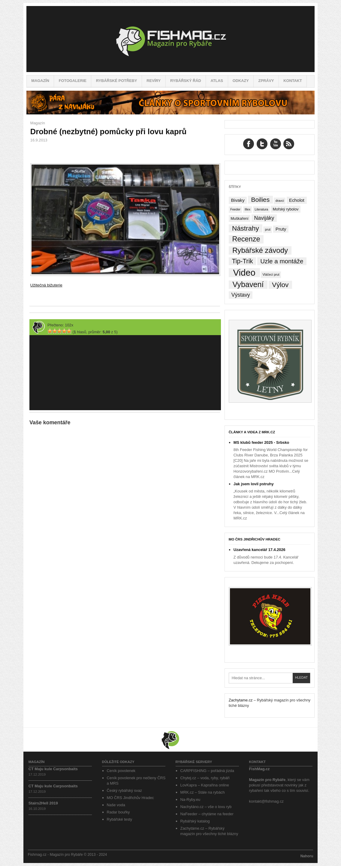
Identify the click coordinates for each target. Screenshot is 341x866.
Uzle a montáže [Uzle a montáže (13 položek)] (281, 261)
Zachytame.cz (241, 700)
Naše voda (116, 805)
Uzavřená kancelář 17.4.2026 (259, 549)
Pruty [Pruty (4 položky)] (281, 229)
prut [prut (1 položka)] (267, 229)
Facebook (248, 143)
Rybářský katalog (195, 821)
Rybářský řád (185, 80)
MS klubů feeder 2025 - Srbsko (261, 442)
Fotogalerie (72, 80)
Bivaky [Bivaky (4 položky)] (237, 200)
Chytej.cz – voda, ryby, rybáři (205, 778)
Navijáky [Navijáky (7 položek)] (264, 218)
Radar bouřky (118, 812)
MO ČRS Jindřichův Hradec (254, 539)
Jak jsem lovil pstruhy (254, 484)
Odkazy (241, 80)
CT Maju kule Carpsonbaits (53, 769)
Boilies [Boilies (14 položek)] (260, 199)
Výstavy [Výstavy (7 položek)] (240, 295)
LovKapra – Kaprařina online (204, 785)
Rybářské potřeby (116, 80)
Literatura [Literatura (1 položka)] (261, 209)
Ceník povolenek (121, 770)
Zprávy (266, 80)
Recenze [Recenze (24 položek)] (246, 239)
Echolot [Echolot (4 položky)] (296, 200)
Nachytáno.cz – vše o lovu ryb (206, 806)
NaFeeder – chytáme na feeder (207, 814)
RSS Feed (288, 143)
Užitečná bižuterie (46, 285)
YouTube (275, 143)
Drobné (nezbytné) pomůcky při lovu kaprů (108, 131)
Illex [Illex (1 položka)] (247, 209)
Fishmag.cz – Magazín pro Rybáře (170, 39)
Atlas (216, 80)
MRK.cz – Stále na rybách (202, 792)
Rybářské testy (119, 819)
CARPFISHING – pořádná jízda (207, 770)
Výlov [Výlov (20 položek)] (280, 285)
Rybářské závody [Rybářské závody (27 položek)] (260, 250)
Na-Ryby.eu (190, 799)
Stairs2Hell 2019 (43, 803)
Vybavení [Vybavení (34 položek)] (248, 284)
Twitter (262, 143)
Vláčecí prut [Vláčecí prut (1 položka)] (270, 274)
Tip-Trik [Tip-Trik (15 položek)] (242, 261)
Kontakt (292, 80)
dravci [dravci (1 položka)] (280, 200)
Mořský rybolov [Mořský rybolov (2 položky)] (286, 209)
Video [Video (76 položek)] (244, 272)
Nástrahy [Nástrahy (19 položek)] (245, 228)
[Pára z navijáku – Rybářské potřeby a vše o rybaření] (170, 113)
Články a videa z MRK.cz (252, 432)
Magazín (40, 80)
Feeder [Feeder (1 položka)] (235, 209)
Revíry (153, 80)
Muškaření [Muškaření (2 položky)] (240, 218)
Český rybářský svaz (124, 790)
